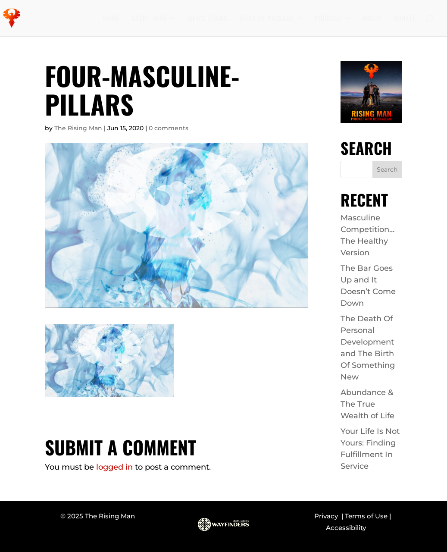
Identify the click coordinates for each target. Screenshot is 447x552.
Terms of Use (366, 516)
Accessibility (346, 528)
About (372, 19)
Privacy (327, 516)
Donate (405, 19)
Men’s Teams (208, 19)
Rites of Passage (266, 19)
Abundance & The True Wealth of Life (367, 404)
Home (111, 19)
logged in (114, 467)
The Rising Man (78, 128)
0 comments (168, 128)
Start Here (149, 19)
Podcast (328, 19)
